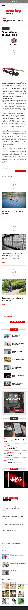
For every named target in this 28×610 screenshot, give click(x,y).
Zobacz (4, 219)
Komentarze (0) (9, 318)
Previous (23, 18)
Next (25, 18)
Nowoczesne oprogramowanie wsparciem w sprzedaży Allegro (15, 463)
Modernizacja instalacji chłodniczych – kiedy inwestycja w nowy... (12, 257)
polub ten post (20, 172)
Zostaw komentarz (17, 323)
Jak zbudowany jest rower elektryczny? (12, 300)
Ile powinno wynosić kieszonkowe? (13, 20)
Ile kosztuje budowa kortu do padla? (12, 213)
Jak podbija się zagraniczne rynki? (17, 573)
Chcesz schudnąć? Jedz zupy (18, 360)
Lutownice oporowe (7, 100)
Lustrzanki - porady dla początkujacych (13, 449)
